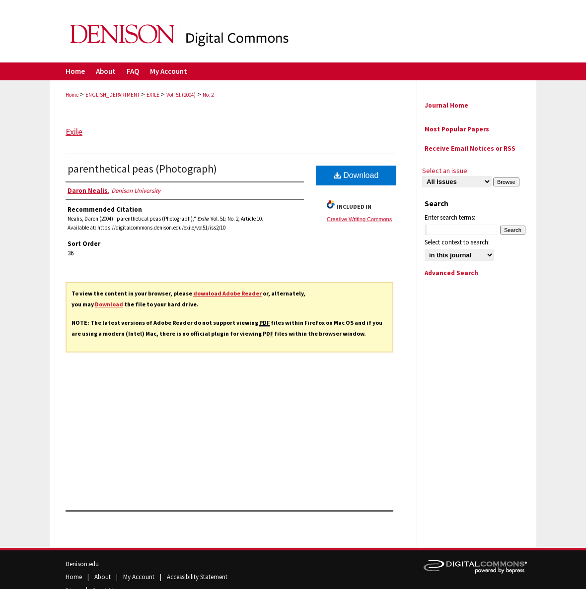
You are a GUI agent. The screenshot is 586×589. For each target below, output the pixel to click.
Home (72, 94)
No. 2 (208, 94)
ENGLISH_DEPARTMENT (112, 94)
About (103, 577)
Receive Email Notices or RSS (470, 148)
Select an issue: (445, 170)
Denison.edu (82, 564)
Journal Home (446, 105)
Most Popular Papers (457, 129)
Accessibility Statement (197, 577)
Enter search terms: (450, 217)
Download (109, 304)
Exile (74, 131)
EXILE (152, 94)
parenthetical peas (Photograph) (142, 169)
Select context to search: (457, 242)
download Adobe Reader (227, 293)
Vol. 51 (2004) (181, 94)
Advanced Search (451, 273)
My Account (139, 577)
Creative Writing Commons (359, 219)
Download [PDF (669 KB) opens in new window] (356, 175)
